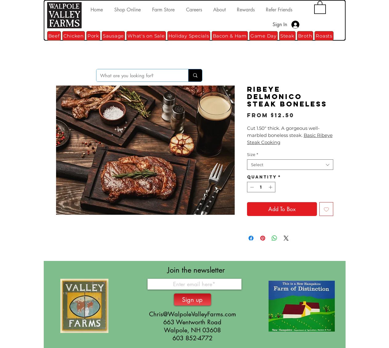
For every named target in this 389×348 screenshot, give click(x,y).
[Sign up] (192, 300)
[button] (320, 7)
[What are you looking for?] (137, 75)
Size (252, 154)
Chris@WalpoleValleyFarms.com (192, 314)
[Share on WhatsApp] (274, 238)
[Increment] (271, 187)
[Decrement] (251, 187)
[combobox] (290, 164)
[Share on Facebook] (251, 238)
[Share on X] (286, 238)
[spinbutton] (261, 187)
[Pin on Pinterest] (262, 238)
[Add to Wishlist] (326, 209)
